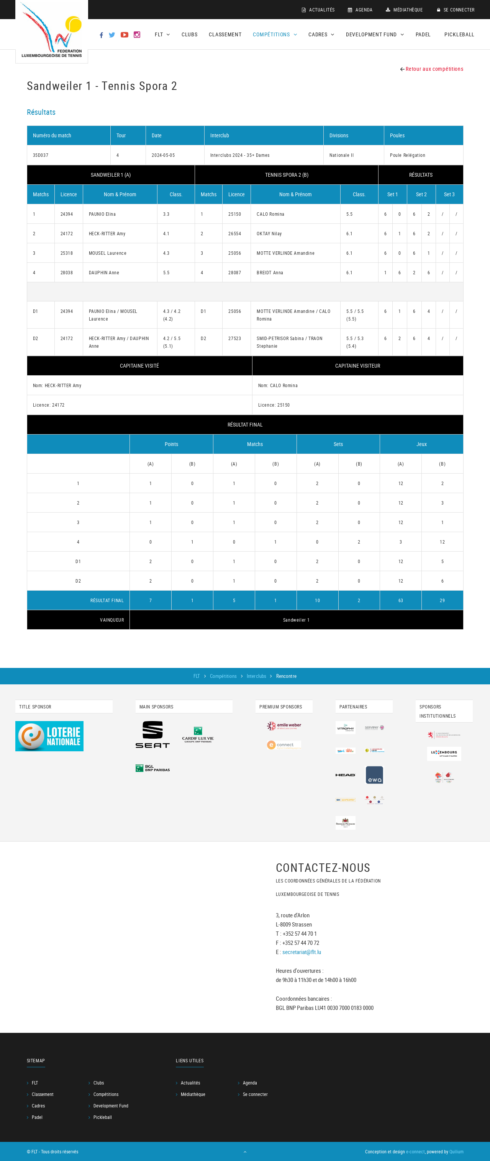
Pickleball (459, 34)
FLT (197, 676)
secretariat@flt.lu (301, 952)
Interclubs (257, 676)
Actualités (318, 10)
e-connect (415, 1151)
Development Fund (110, 1105)
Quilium (456, 1151)
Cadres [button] (321, 34)
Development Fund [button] (375, 34)
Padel (423, 34)
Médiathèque (404, 10)
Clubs (190, 34)
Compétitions (224, 676)
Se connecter (456, 10)
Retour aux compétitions (432, 68)
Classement (225, 34)
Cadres (38, 1105)
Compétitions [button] (275, 34)
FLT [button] (162, 34)
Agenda (360, 10)
